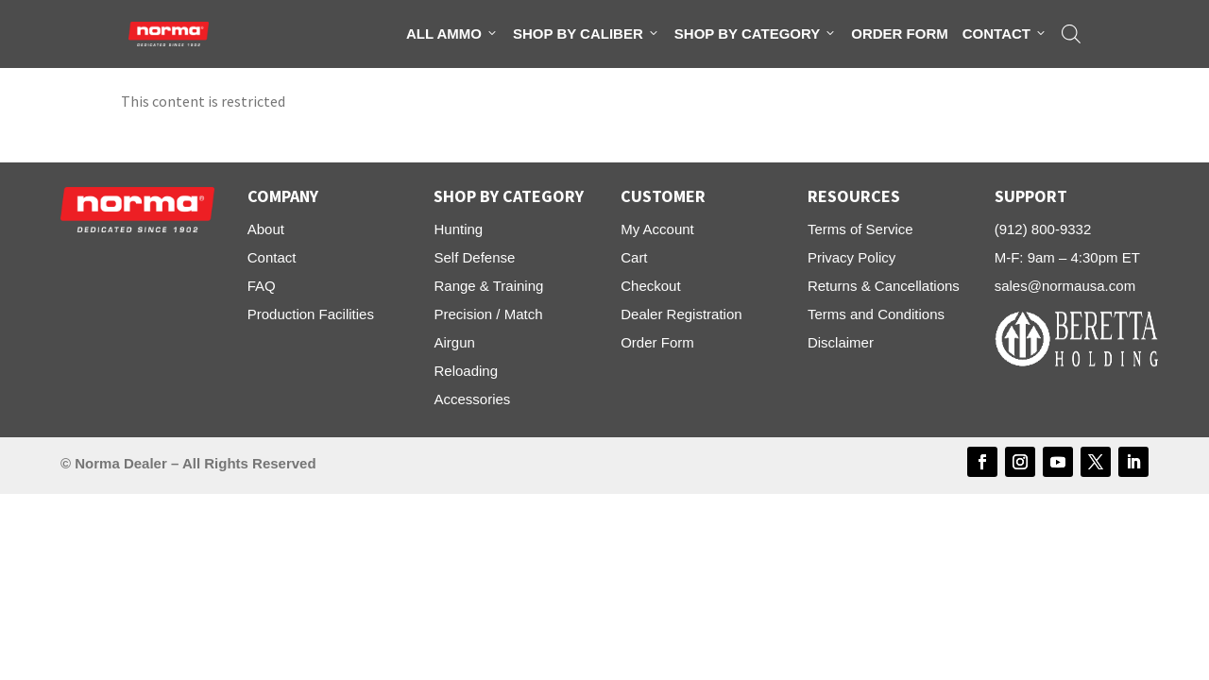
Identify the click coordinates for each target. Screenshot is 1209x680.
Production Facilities (310, 314)
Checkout (650, 286)
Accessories (472, 399)
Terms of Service (860, 229)
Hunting (458, 229)
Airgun (454, 342)
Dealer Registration (681, 314)
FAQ (261, 286)
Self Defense (474, 257)
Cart (634, 257)
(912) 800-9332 (1043, 229)
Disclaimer (841, 342)
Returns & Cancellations (884, 286)
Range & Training (488, 286)
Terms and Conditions (876, 314)
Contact (1004, 34)
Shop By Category (755, 34)
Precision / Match (488, 314)
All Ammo (452, 34)
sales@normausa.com (1065, 286)
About (265, 229)
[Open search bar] (1071, 34)
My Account (657, 229)
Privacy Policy (851, 257)
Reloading (466, 371)
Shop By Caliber (586, 34)
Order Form (899, 34)
